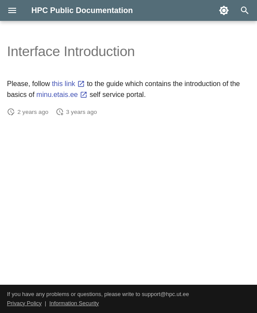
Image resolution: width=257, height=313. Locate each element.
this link (68, 83)
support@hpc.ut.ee (165, 294)
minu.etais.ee (62, 94)
